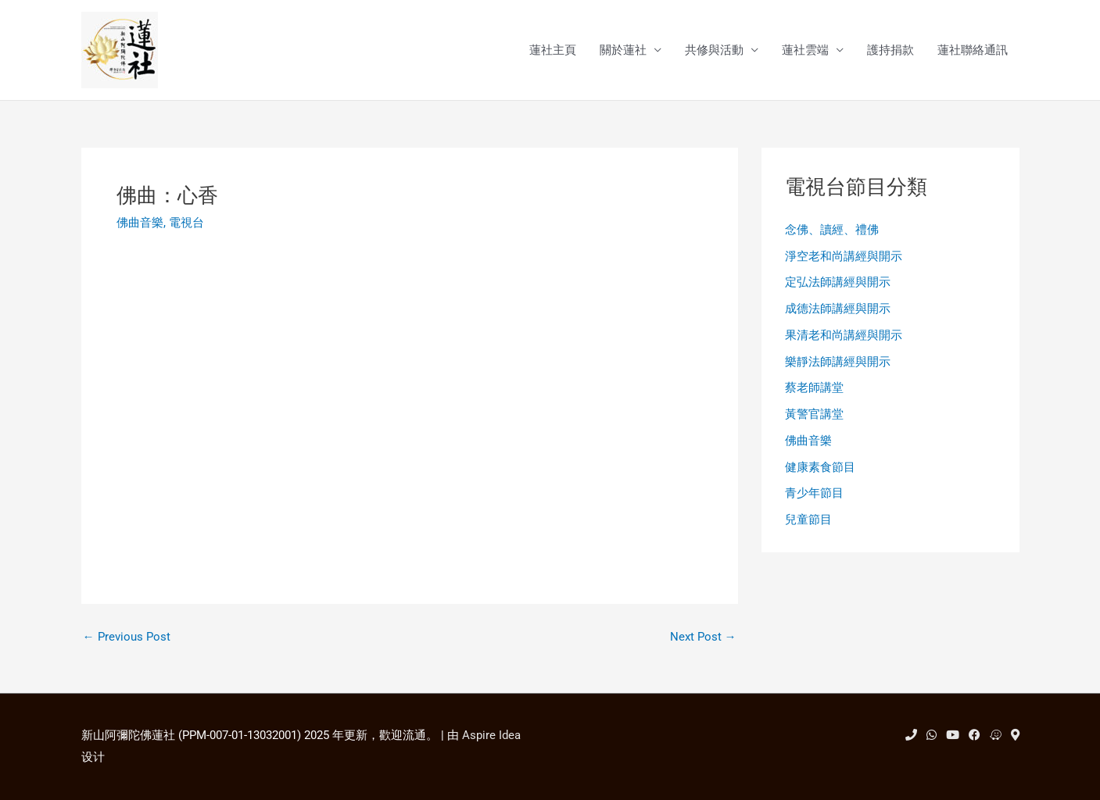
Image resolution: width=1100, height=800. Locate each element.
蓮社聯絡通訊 (972, 50)
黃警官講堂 (814, 414)
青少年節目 (814, 493)
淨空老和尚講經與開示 (843, 256)
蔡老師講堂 (814, 387)
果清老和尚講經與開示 (843, 335)
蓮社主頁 (552, 50)
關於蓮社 (623, 50)
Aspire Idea (491, 735)
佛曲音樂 (139, 223)
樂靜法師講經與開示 (837, 362)
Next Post (703, 637)
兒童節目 (808, 519)
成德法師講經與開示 (837, 309)
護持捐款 (890, 50)
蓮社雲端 (805, 50)
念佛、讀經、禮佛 (832, 230)
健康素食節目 (820, 467)
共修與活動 (714, 50)
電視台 (186, 223)
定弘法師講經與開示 (837, 282)
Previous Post (126, 637)
